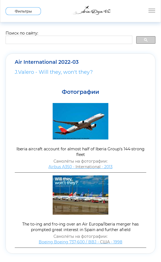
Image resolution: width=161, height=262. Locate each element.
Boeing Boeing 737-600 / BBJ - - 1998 (80, 241)
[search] (68, 40)
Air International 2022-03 (47, 62)
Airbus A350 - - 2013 (80, 166)
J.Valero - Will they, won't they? (54, 72)
